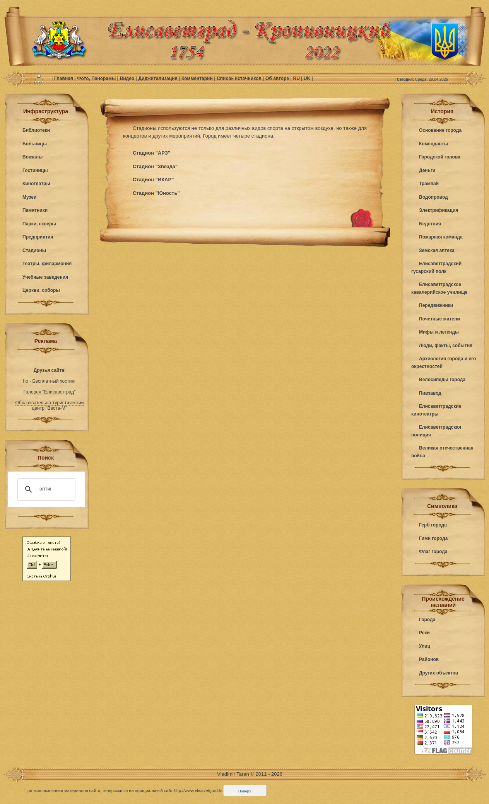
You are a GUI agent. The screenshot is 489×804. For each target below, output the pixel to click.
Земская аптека (437, 250)
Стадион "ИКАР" (153, 179)
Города (427, 619)
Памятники (35, 210)
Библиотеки (36, 130)
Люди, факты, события (445, 345)
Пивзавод (430, 393)
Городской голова (439, 157)
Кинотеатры (36, 183)
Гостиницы (35, 170)
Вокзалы (32, 157)
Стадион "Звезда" (155, 166)
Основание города (440, 130)
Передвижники (436, 305)
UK (307, 78)
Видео (127, 78)
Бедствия (430, 224)
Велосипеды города (442, 379)
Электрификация (438, 210)
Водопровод (433, 197)
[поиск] (45, 489)
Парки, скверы (39, 224)
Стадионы (34, 250)
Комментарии (197, 78)
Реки (424, 632)
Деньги (427, 170)
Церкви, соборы (41, 290)
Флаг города (433, 551)
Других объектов (438, 673)
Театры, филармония (47, 263)
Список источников (240, 78)
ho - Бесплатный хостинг (49, 381)
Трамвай (429, 183)
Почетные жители (439, 319)
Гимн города (433, 538)
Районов (429, 659)
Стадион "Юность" (156, 193)
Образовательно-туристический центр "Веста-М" (49, 405)
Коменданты (433, 143)
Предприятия (37, 237)
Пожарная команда (441, 237)
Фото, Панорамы (97, 78)
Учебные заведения (45, 277)
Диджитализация (158, 78)
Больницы (34, 143)
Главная (64, 78)
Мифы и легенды (439, 332)
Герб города (433, 525)
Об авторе (277, 78)
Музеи (29, 197)
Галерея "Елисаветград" (50, 392)
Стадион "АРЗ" (151, 153)
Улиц (424, 646)
